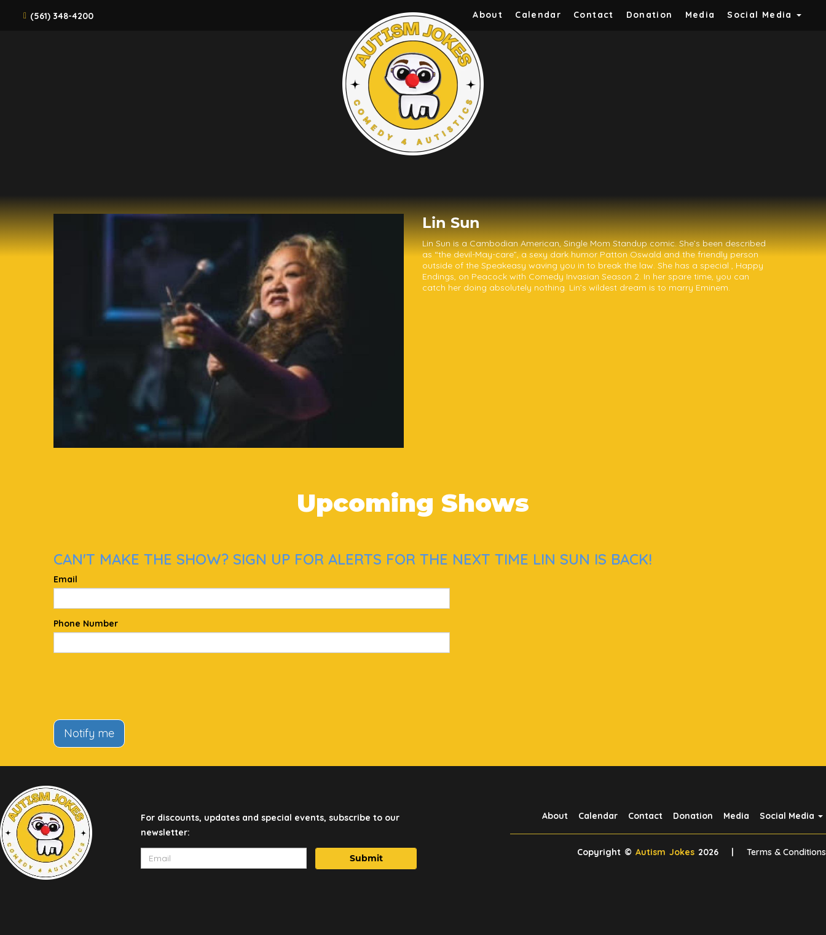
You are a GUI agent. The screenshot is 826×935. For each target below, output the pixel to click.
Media (700, 14)
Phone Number (85, 623)
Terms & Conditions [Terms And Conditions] (786, 852)
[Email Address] (224, 858)
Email (65, 579)
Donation (649, 14)
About (488, 14)
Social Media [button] (764, 14)
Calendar (538, 14)
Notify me (89, 733)
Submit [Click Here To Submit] (366, 858)
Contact (593, 14)
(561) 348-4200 (61, 16)
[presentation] (146, 686)
